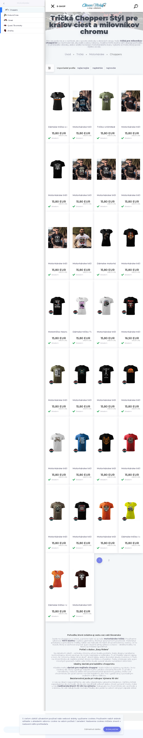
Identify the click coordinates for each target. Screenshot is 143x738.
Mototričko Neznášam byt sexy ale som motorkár (60, 331)
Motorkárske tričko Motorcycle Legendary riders (60, 536)
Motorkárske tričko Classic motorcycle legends (109, 331)
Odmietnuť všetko (92, 729)
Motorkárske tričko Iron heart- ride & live (109, 400)
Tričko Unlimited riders (109, 127)
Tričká (80, 54)
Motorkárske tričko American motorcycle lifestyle (85, 195)
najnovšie (111, 68)
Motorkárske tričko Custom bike (60, 468)
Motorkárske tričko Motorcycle (109, 468)
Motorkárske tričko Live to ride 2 (85, 127)
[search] (136, 7)
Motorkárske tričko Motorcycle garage (85, 400)
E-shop (58, 6)
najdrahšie (97, 68)
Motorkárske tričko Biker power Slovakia (60, 195)
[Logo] (94, 6)
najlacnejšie (83, 68)
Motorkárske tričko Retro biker (60, 400)
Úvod (68, 54)
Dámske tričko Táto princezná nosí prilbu (85, 331)
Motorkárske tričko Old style (85, 605)
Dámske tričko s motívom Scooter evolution (60, 127)
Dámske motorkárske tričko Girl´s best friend (109, 263)
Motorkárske (23, 3)
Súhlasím (112, 729)
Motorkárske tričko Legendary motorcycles (109, 536)
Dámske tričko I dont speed (60, 605)
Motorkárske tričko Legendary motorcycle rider (109, 195)
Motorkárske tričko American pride (85, 263)
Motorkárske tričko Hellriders (85, 536)
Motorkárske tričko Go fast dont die (60, 263)
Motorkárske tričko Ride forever (85, 468)
